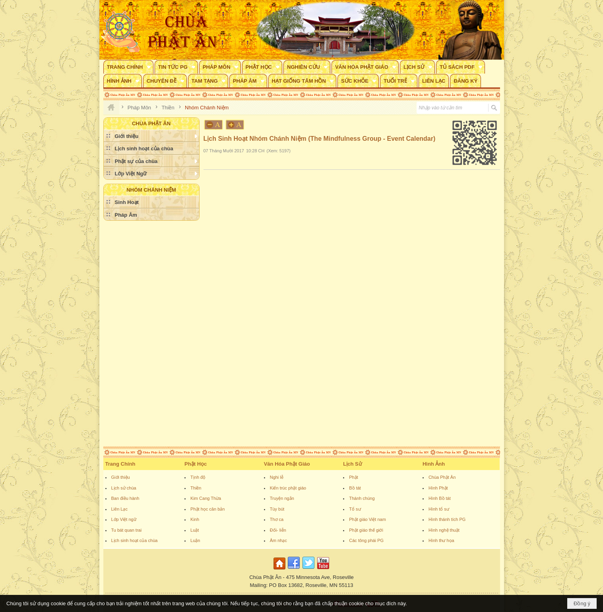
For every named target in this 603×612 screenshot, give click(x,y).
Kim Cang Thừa (205, 498)
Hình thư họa (441, 540)
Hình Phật (438, 488)
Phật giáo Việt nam (367, 519)
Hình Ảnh (434, 464)
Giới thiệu (120, 477)
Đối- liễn (278, 530)
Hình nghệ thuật (444, 530)
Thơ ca (277, 519)
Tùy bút (277, 509)
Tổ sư (355, 509)
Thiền (195, 488)
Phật (353, 477)
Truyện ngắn (282, 498)
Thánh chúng (361, 498)
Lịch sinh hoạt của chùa (134, 540)
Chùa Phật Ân (442, 477)
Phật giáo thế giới (366, 530)
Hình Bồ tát (439, 498)
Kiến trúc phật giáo (288, 488)
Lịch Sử (352, 464)
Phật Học (195, 464)
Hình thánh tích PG (447, 519)
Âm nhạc (278, 540)
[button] (128, 67)
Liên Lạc (119, 509)
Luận (195, 540)
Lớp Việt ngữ (123, 519)
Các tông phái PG (366, 540)
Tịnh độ (198, 477)
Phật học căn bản (207, 509)
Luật (194, 530)
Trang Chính (120, 464)
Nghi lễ (276, 477)
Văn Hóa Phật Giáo (287, 464)
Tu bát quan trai (126, 530)
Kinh (194, 519)
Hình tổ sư (438, 509)
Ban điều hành (125, 498)
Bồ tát (355, 488)
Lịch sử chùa (123, 488)
